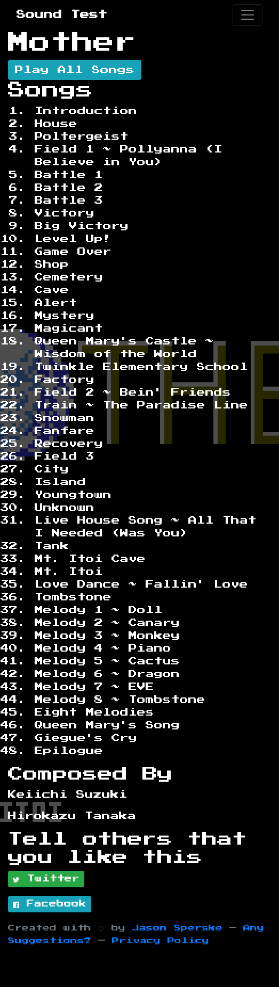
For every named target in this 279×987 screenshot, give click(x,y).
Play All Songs (74, 70)
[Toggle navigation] (247, 15)
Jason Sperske (177, 928)
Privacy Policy (160, 940)
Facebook (49, 904)
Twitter (46, 879)
